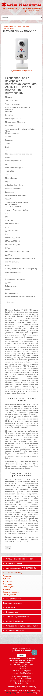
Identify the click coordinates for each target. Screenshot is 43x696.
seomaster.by (31, 687)
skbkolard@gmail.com (24, 673)
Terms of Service (26, 693)
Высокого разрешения (11, 592)
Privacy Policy (11, 693)
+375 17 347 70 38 (19, 671)
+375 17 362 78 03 (21, 667)
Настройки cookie (22, 683)
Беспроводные (8, 587)
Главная (5, 26)
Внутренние (7, 584)
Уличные (6, 589)
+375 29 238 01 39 (17, 665)
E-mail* (21, 656)
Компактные (7, 581)
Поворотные (7, 576)
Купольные (7, 579)
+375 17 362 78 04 (21, 669)
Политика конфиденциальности (21, 681)
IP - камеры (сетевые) (22, 26)
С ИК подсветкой (8, 28)
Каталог (11, 26)
